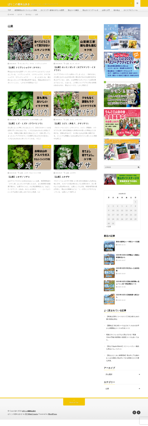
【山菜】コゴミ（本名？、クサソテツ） (74, 132)
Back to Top (74, 409)
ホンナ (72, 72)
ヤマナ (32, 72)
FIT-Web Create (31, 421)
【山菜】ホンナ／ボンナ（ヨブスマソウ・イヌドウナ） (75, 77)
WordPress (53, 421)
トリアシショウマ (41, 72)
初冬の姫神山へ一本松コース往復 (127, 250)
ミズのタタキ (24, 128)
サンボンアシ (24, 72)
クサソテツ (78, 128)
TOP (9, 12)
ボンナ (77, 72)
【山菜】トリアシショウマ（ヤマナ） (27, 75)
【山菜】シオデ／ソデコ (20, 185)
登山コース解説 (78, 12)
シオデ (26, 181)
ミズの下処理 (34, 128)
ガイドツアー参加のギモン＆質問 (55, 12)
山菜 (47, 46)
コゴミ (72, 128)
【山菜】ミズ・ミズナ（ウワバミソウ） (28, 132)
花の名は (123, 12)
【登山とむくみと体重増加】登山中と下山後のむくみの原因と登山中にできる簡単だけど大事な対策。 (123, 364)
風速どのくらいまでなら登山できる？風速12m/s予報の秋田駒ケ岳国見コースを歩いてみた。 (123, 344)
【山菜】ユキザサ (63, 185)
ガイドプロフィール (17, 16)
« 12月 (108, 235)
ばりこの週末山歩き (29, 418)
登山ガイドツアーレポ (96, 12)
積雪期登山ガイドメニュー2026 (27, 12)
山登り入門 (112, 12)
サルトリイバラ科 (35, 181)
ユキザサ (73, 181)
